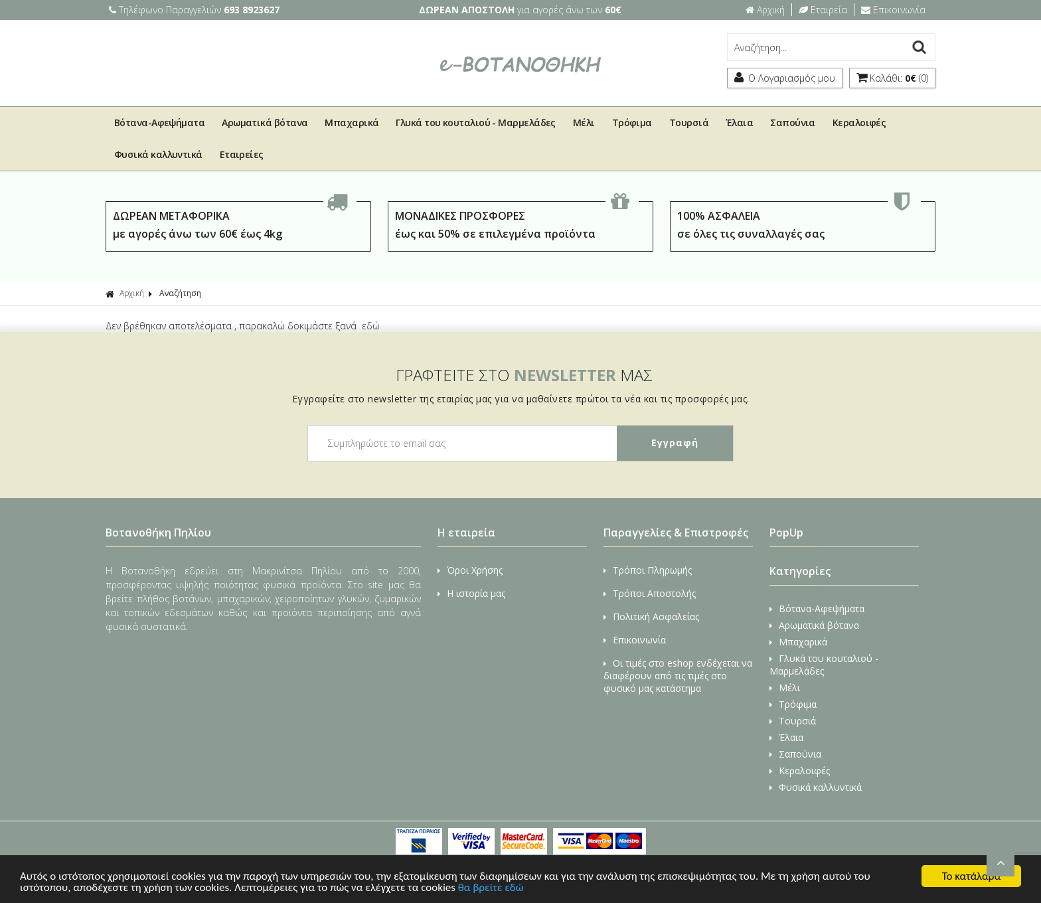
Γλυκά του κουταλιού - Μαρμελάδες (475, 122)
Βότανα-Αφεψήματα (159, 122)
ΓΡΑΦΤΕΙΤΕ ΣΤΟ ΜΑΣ (524, 375)
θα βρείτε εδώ (491, 889)
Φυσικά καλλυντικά (158, 154)
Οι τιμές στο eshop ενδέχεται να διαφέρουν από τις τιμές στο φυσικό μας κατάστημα (677, 676)
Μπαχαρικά (351, 122)
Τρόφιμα (632, 122)
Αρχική (765, 9)
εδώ (371, 325)
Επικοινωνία (893, 9)
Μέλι (584, 122)
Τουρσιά (688, 122)
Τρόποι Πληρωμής (647, 570)
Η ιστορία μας (471, 593)
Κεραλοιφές (859, 122)
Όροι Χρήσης (470, 570)
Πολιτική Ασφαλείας (651, 616)
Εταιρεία (823, 9)
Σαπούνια (792, 122)
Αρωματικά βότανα (264, 122)
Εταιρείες (242, 154)
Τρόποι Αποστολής (649, 593)
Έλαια (739, 122)
